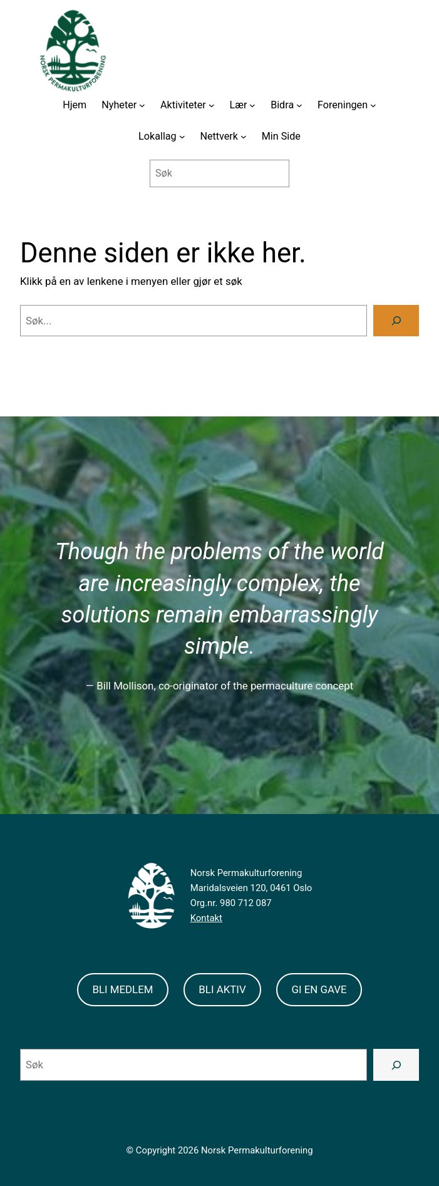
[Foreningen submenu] (373, 105)
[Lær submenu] (252, 105)
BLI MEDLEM (122, 989)
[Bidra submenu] (299, 105)
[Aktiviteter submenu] (212, 105)
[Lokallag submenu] (182, 136)
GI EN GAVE (318, 989)
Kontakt (206, 918)
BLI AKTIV (222, 989)
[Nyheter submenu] (142, 105)
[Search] (396, 320)
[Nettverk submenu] (243, 136)
